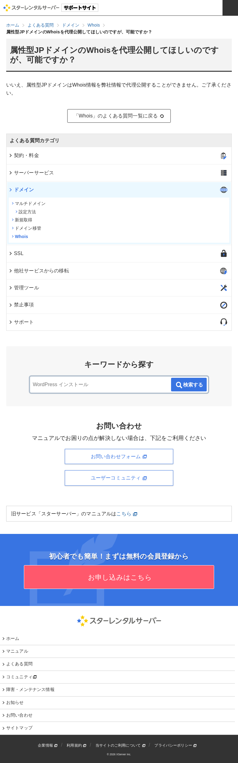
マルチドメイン (29, 203)
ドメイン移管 (26, 228)
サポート (21, 322)
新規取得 (22, 219)
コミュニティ (21, 676)
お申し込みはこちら (119, 577)
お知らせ (15, 702)
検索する (189, 385)
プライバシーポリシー (175, 745)
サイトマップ (19, 727)
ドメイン (21, 189)
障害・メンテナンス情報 (30, 689)
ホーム (12, 638)
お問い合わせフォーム (119, 456)
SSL (16, 253)
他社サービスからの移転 (38, 270)
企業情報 (48, 745)
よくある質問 (19, 663)
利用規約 (76, 745)
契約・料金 (23, 155)
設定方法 (25, 211)
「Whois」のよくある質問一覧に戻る (119, 116)
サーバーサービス (31, 172)
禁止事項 (21, 304)
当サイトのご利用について (120, 745)
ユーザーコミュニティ (119, 478)
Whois (20, 236)
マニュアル (17, 651)
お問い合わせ (19, 715)
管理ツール (23, 287)
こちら (127, 513)
